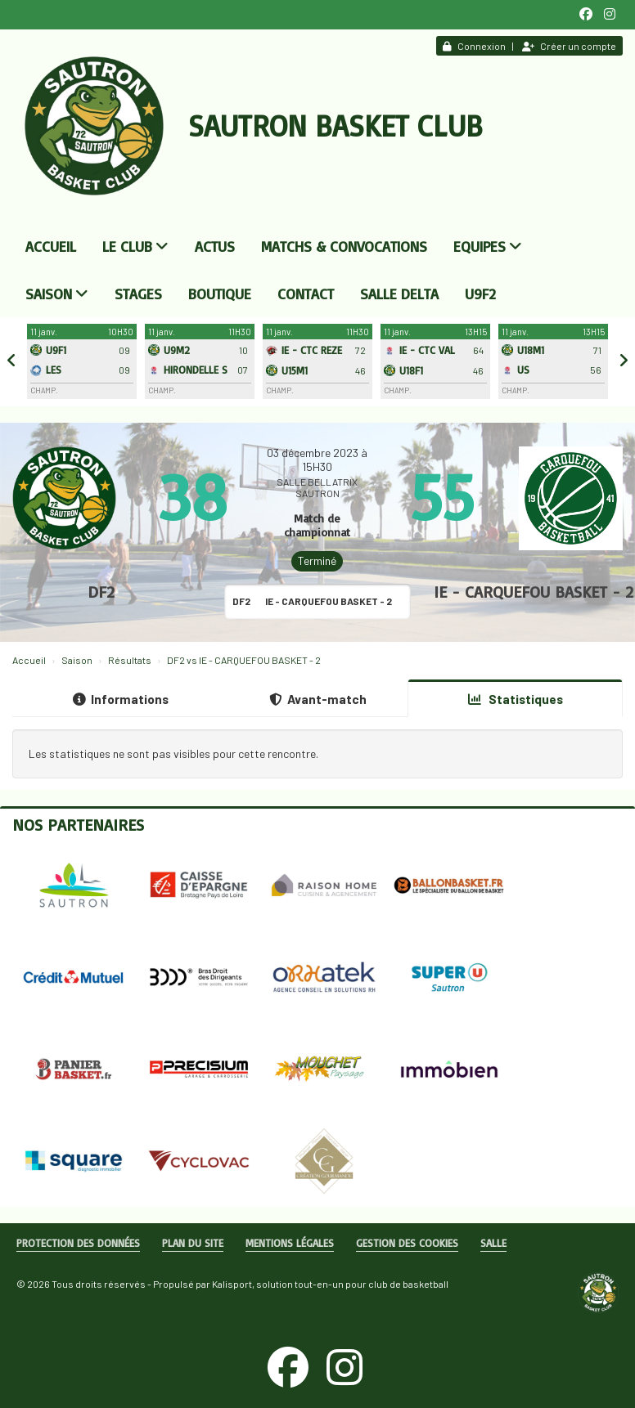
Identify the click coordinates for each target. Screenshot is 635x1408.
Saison (56, 294)
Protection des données (78, 1242)
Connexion (474, 46)
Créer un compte (569, 46)
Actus (215, 246)
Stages (138, 294)
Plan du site (192, 1242)
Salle (493, 1242)
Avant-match (318, 699)
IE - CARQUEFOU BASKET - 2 (533, 591)
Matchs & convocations (344, 246)
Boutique (219, 294)
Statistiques (515, 699)
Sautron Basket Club (335, 125)
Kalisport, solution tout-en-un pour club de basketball (330, 1283)
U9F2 (480, 294)
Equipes (487, 246)
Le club (135, 246)
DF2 (101, 591)
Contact (305, 294)
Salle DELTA (399, 294)
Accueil (50, 246)
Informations (121, 699)
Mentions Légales (289, 1242)
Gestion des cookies (407, 1242)
